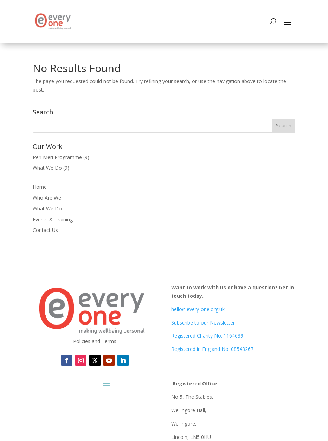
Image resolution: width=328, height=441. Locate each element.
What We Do (47, 167)
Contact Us (45, 230)
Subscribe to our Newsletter (203, 322)
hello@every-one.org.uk (198, 309)
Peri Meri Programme (57, 157)
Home (40, 186)
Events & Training (53, 219)
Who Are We (47, 197)
